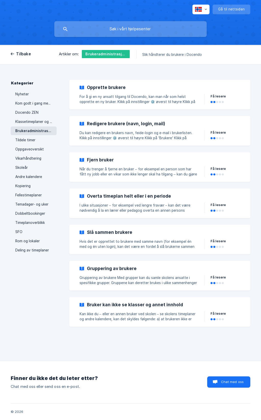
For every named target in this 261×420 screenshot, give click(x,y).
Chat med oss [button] (232, 382)
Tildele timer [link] (25, 140)
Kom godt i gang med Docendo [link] (36, 103)
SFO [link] (18, 232)
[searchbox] (130, 29)
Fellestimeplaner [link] (28, 195)
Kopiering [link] (23, 186)
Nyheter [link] (22, 94)
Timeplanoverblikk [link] (30, 223)
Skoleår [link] (21, 168)
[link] (159, 94)
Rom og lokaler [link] (27, 241)
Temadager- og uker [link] (31, 204)
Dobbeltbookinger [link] (30, 213)
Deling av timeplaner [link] (32, 250)
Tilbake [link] (23, 54)
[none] (201, 9)
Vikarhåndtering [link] (28, 158)
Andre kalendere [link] (28, 177)
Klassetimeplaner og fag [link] (35, 122)
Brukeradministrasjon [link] (34, 131)
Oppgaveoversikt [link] (29, 149)
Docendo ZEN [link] (26, 112)
